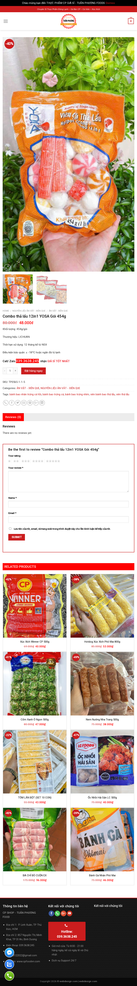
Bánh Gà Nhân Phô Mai (102, 875)
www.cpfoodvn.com (28, 961)
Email (12, 513)
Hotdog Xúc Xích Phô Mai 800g (102, 641)
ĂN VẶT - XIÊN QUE (58, 310)
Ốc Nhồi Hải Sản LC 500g (102, 797)
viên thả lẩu (122, 394)
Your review (15, 467)
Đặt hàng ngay (33, 370)
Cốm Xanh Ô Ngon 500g (35, 719)
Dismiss (110, 3)
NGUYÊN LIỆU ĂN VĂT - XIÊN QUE (28, 310)
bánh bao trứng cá (53, 394)
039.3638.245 (26, 945)
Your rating (14, 455)
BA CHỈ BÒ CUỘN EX (34, 875)
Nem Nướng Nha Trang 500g (102, 719)
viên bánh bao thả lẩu (102, 394)
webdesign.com (88, 981)
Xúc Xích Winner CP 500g (34, 641)
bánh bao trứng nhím (77, 394)
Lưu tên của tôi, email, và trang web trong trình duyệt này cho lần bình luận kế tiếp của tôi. (62, 528)
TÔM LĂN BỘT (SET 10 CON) (34, 797)
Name (12, 497)
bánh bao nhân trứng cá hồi (25, 394)
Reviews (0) (13, 417)
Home (6, 310)
